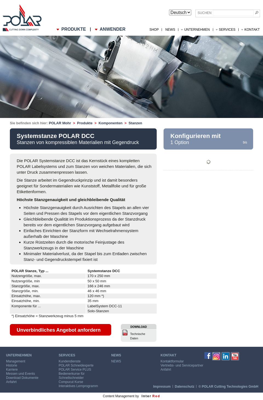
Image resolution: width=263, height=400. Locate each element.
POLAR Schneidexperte (76, 365)
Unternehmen (197, 29)
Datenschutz (184, 386)
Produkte (84, 123)
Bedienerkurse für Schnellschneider (72, 376)
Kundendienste (70, 361)
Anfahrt (11, 382)
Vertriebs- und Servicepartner (182, 365)
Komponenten (110, 123)
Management (15, 361)
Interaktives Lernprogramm (78, 386)
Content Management (118, 396)
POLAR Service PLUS (75, 369)
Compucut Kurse (71, 382)
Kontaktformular (172, 361)
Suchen (204, 13)
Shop (154, 29)
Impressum (162, 386)
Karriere (12, 369)
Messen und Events (20, 374)
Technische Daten (137, 336)
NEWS (170, 29)
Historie (11, 365)
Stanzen (135, 123)
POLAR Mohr (60, 123)
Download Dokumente (22, 378)
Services (227, 29)
